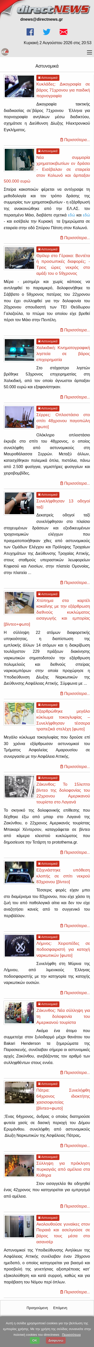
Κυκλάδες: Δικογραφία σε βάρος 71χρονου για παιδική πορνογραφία (63, 90)
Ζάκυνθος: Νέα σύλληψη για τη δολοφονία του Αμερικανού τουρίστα (63, 1016)
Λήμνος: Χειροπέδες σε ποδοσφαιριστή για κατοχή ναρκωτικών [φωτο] (63, 949)
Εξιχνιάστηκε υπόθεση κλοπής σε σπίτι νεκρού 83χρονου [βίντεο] (63, 876)
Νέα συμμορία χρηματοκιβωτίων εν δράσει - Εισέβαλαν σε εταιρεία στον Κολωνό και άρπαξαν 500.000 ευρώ (47, 169)
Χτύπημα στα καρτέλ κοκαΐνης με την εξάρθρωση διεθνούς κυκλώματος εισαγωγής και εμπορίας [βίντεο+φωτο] (47, 612)
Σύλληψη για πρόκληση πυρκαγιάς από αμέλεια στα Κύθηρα (63, 1169)
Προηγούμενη (37, 1308)
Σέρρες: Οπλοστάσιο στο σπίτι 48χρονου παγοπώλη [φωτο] (63, 420)
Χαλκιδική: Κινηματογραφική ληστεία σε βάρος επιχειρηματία (63, 353)
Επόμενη (60, 1308)
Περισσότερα (71, 1335)
